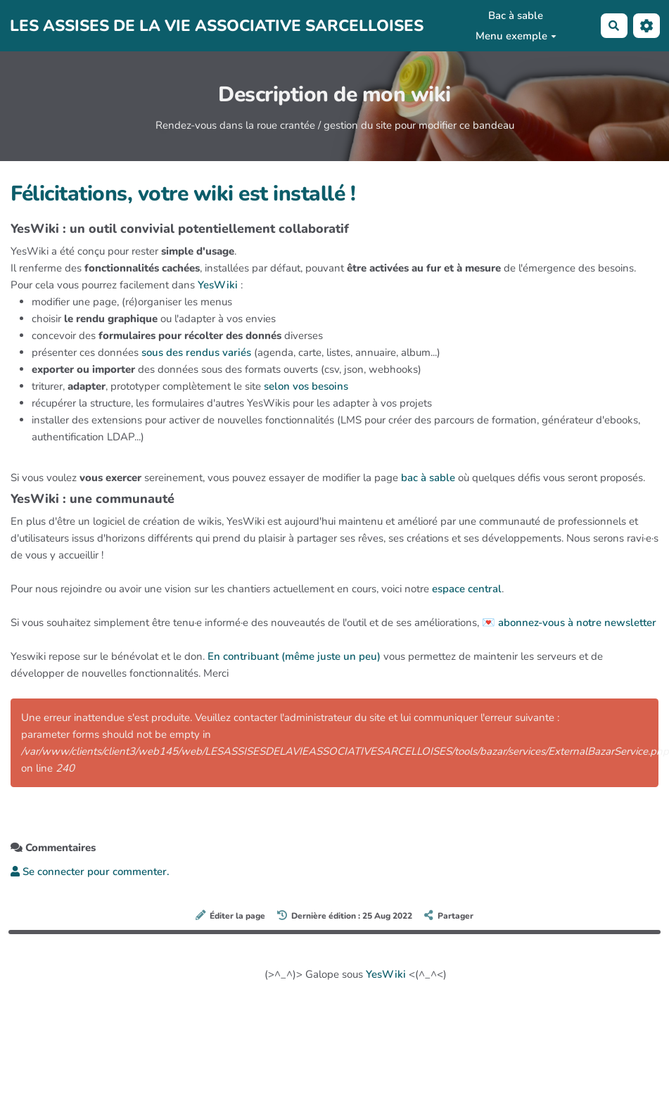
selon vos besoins (306, 386)
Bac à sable (515, 15)
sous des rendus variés (196, 352)
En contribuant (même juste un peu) (294, 656)
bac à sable (428, 478)
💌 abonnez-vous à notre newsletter (569, 622)
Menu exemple (516, 36)
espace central (467, 589)
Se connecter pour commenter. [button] (90, 872)
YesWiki (218, 285)
